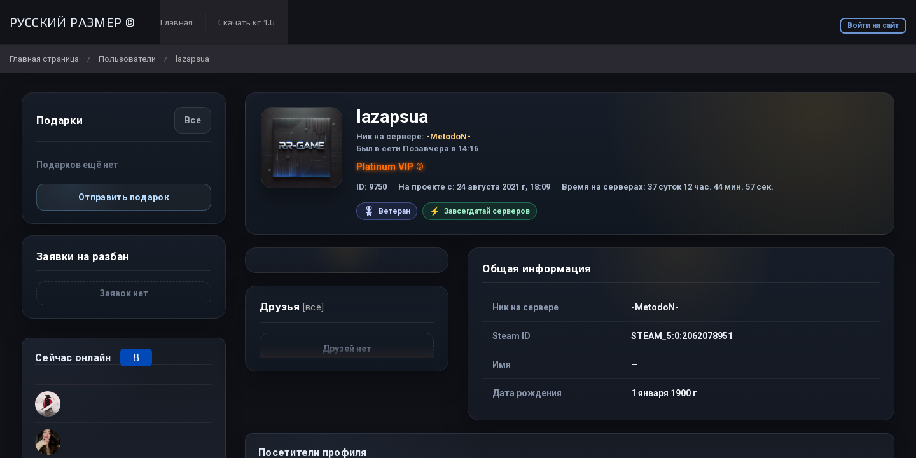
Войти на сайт (873, 25)
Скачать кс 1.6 (246, 22)
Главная (176, 22)
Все (192, 120)
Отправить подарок (123, 197)
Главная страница (44, 59)
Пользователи (127, 59)
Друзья (292, 306)
